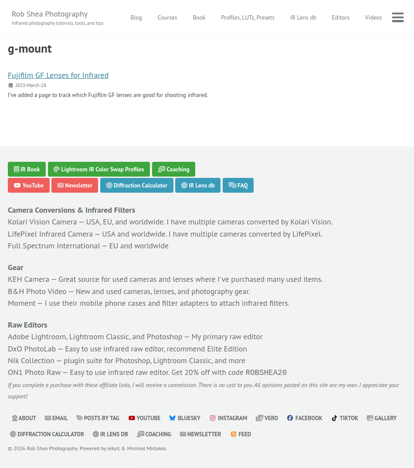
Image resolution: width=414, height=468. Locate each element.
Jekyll (115, 448)
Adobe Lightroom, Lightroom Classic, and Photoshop (95, 337)
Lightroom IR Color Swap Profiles (99, 170)
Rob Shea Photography (59, 18)
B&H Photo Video (37, 292)
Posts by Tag (100, 418)
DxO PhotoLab (32, 349)
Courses (167, 17)
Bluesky (188, 418)
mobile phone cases (114, 304)
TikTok (350, 418)
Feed (284, 434)
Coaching (174, 170)
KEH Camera (28, 280)
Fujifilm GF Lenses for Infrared (58, 76)
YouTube (29, 187)
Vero (271, 418)
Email (57, 418)
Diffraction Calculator (136, 187)
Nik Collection (31, 361)
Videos (373, 17)
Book (198, 17)
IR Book (27, 170)
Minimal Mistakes (148, 448)
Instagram (231, 418)
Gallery (25, 434)
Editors (340, 17)
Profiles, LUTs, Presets (247, 17)
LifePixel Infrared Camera (50, 235)
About (24, 418)
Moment (22, 304)
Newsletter (75, 187)
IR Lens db (303, 17)
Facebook (309, 418)
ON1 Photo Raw (34, 373)
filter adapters (187, 304)
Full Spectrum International (54, 246)
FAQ (238, 187)
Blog (135, 17)
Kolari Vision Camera (42, 223)
